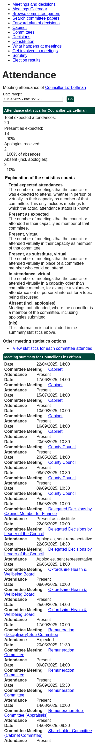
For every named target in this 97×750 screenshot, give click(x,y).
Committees (23, 32)
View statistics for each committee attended (52, 348)
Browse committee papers (36, 13)
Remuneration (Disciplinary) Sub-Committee (39, 632)
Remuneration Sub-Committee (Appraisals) (44, 712)
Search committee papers (35, 18)
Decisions (21, 37)
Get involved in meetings (35, 51)
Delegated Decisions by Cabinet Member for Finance (48, 511)
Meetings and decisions (34, 4)
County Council (62, 447)
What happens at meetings (37, 46)
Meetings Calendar (29, 9)
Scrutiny (19, 55)
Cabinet (19, 27)
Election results (26, 60)
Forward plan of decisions (35, 23)
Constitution (23, 41)
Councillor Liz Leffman (65, 87)
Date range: (12, 94)
